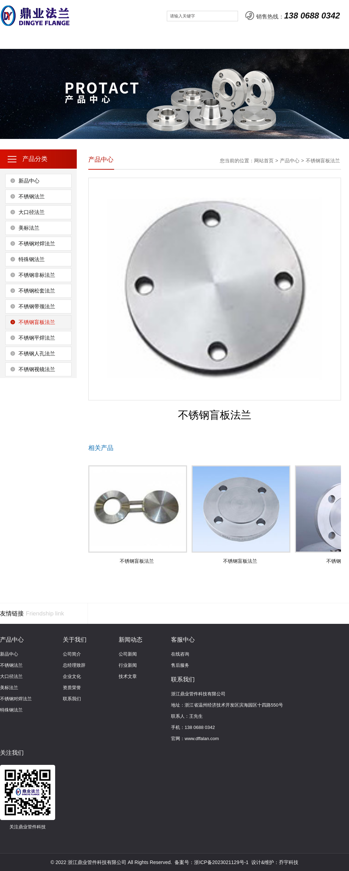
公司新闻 (128, 654)
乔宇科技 (288, 862)
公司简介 (72, 654)
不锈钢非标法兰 (36, 275)
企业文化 (72, 676)
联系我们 (222, 40)
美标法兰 (28, 228)
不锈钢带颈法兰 (36, 306)
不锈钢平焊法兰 (36, 338)
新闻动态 (141, 40)
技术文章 (128, 676)
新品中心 (28, 181)
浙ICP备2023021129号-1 (221, 862)
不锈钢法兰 (31, 196)
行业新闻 (128, 665)
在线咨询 (180, 654)
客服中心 (181, 40)
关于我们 (60, 40)
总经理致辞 (74, 665)
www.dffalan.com (202, 738)
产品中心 (100, 40)
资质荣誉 (72, 687)
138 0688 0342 (312, 15)
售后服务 (180, 665)
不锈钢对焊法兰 (36, 243)
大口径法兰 (31, 212)
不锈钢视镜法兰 (36, 369)
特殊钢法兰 (31, 259)
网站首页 (19, 40)
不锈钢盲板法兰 (36, 322)
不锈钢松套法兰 (36, 291)
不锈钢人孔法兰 (36, 353)
